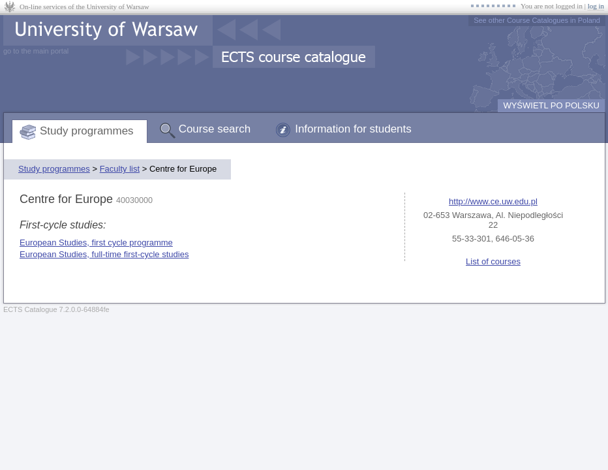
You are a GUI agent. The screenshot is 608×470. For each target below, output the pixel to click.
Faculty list (120, 169)
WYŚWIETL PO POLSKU (551, 105)
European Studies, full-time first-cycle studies (104, 254)
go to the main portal (35, 51)
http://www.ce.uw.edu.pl (493, 201)
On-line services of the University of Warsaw (84, 6)
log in (596, 6)
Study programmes (87, 131)
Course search (215, 129)
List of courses (493, 261)
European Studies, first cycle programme (96, 242)
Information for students (353, 129)
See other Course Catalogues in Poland (537, 20)
